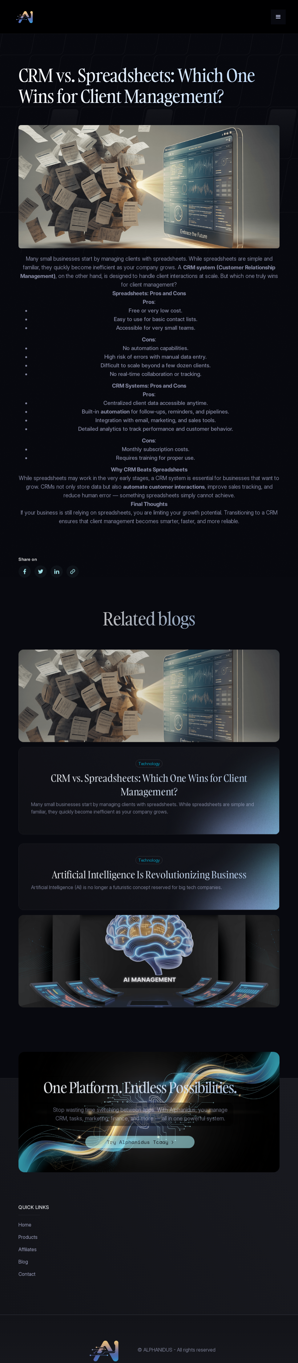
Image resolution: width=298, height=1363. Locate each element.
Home (24, 1227)
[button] (278, 17)
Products (28, 1239)
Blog (23, 1264)
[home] (25, 17)
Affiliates (27, 1251)
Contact (26, 1276)
